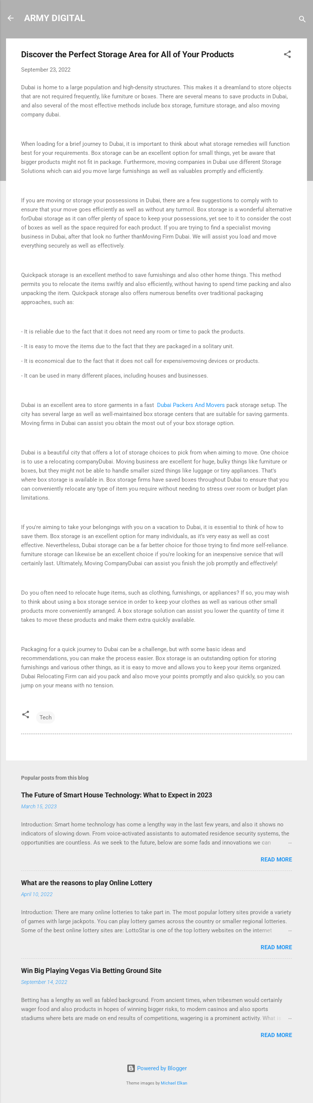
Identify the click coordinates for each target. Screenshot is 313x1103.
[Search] (302, 20)
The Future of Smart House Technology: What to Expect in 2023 (116, 795)
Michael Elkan (174, 1083)
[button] (287, 55)
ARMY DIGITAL (54, 18)
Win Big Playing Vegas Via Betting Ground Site (91, 970)
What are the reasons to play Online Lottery (86, 883)
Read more (276, 859)
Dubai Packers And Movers (190, 405)
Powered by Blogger (157, 1068)
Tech (46, 717)
